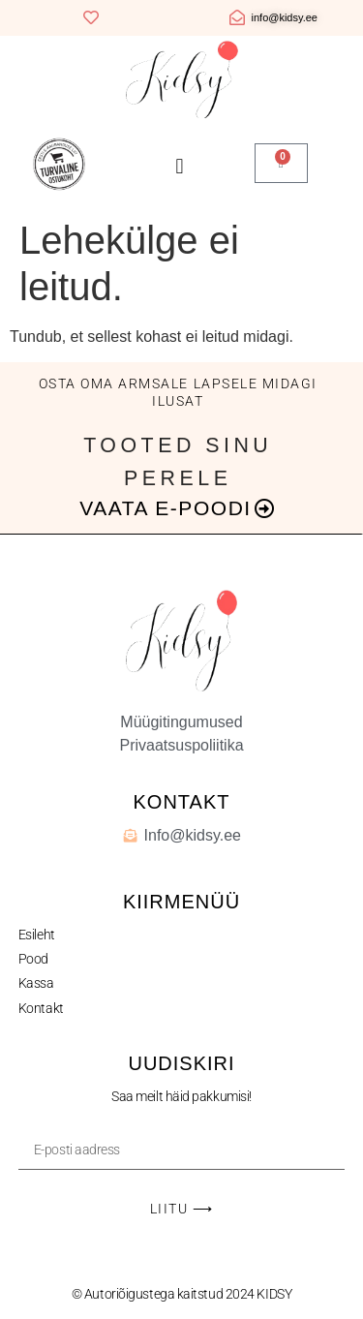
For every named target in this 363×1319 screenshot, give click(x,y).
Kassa (36, 983)
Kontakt (41, 1008)
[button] (179, 166)
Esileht (36, 934)
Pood (33, 958)
